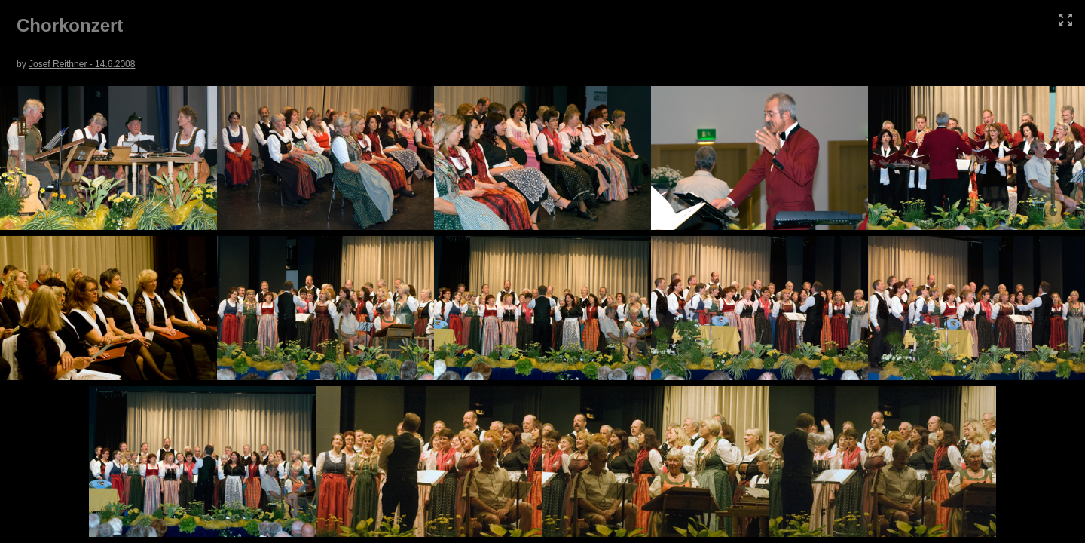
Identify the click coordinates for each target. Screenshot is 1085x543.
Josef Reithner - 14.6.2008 (82, 64)
